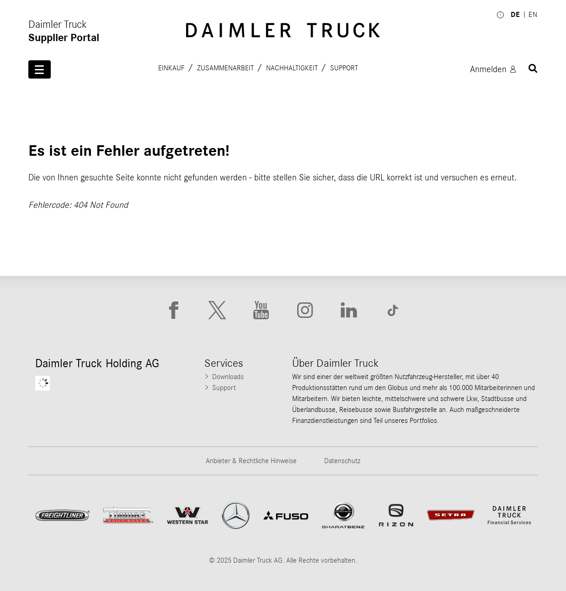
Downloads (228, 376)
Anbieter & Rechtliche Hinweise (251, 460)
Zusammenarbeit (225, 67)
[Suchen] (533, 68)
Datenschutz (342, 460)
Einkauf (171, 67)
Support (344, 67)
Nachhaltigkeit (292, 67)
